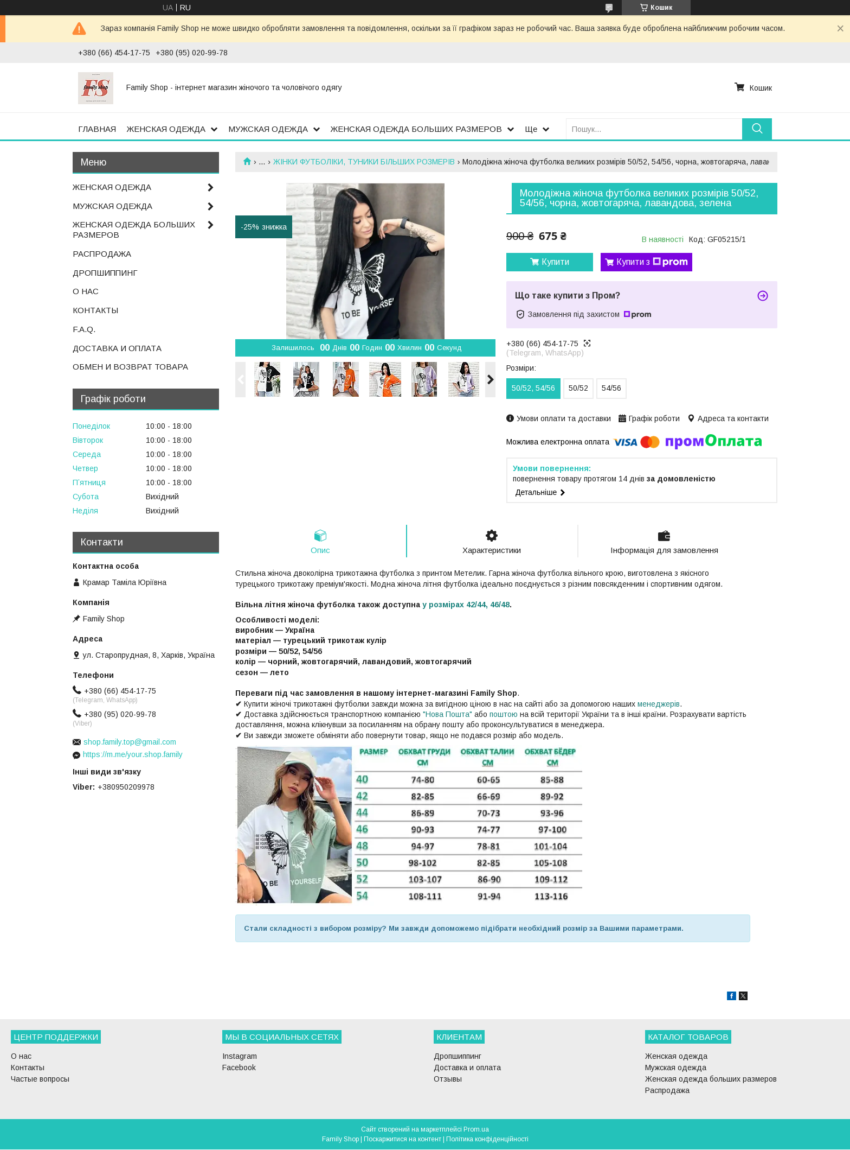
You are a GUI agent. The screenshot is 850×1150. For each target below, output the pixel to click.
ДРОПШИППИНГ (105, 272)
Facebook (239, 1068)
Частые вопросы (40, 1079)
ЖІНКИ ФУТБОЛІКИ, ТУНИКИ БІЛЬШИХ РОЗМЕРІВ (364, 161)
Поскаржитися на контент (402, 1139)
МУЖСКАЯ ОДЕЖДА (268, 129)
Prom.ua (476, 1130)
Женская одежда (676, 1056)
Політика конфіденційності (487, 1139)
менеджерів (659, 704)
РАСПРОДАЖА (102, 253)
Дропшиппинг (457, 1056)
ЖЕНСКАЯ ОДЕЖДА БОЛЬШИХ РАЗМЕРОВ (416, 129)
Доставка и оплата (467, 1068)
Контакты (27, 1068)
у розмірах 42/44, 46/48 (466, 605)
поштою (504, 714)
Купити (555, 261)
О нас (21, 1056)
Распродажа (667, 1091)
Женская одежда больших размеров (711, 1079)
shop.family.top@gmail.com (129, 742)
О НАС (86, 291)
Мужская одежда (675, 1068)
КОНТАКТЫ (95, 310)
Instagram (239, 1056)
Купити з (652, 262)
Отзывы (448, 1079)
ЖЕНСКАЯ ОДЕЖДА (166, 129)
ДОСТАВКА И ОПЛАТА (117, 348)
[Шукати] (757, 128)
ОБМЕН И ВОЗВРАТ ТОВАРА (130, 366)
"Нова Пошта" (447, 714)
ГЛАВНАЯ (97, 129)
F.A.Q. (84, 329)
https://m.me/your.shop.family (133, 754)
